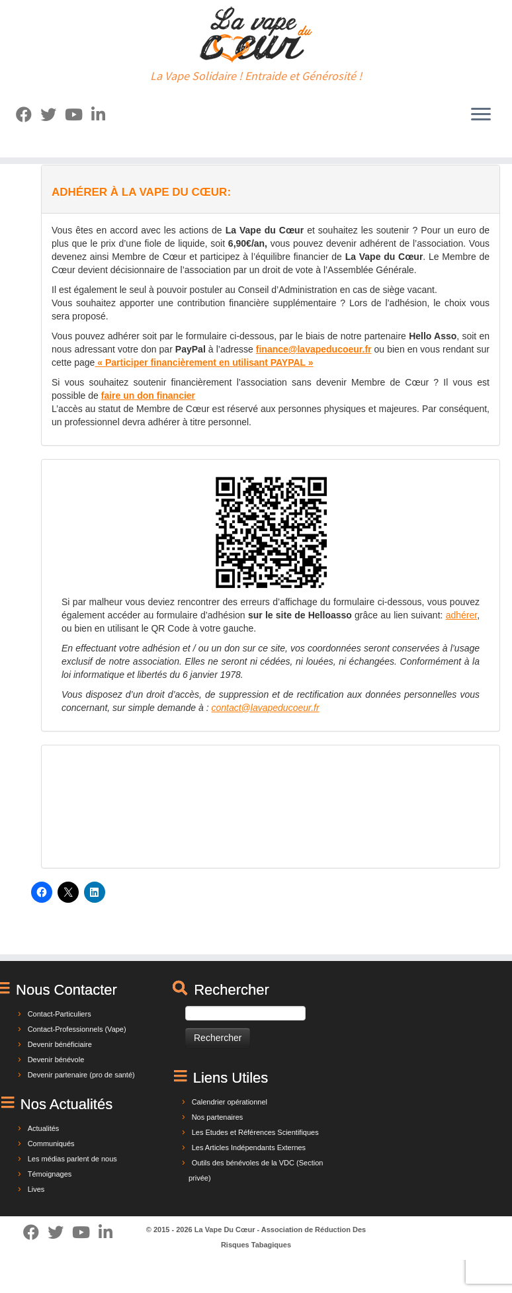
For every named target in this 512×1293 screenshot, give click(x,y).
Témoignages (50, 1174)
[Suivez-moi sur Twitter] (52, 115)
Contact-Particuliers (59, 1014)
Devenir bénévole (56, 1060)
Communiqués (51, 1143)
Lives (36, 1189)
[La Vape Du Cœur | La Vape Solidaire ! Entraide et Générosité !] (256, 35)
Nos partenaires (217, 1117)
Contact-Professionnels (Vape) (77, 1029)
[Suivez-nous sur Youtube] (78, 115)
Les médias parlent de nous (72, 1159)
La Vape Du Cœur (224, 1229)
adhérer (461, 615)
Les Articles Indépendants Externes (249, 1147)
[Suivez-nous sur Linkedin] (102, 115)
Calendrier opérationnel (229, 1102)
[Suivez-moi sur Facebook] (28, 115)
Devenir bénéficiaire (60, 1044)
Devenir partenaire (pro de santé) (81, 1075)
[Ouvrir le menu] (480, 115)
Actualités (44, 1128)
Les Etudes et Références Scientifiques (255, 1132)
